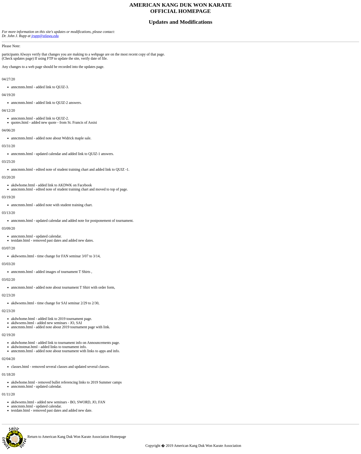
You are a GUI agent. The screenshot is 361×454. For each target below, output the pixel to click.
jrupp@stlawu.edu (44, 36)
